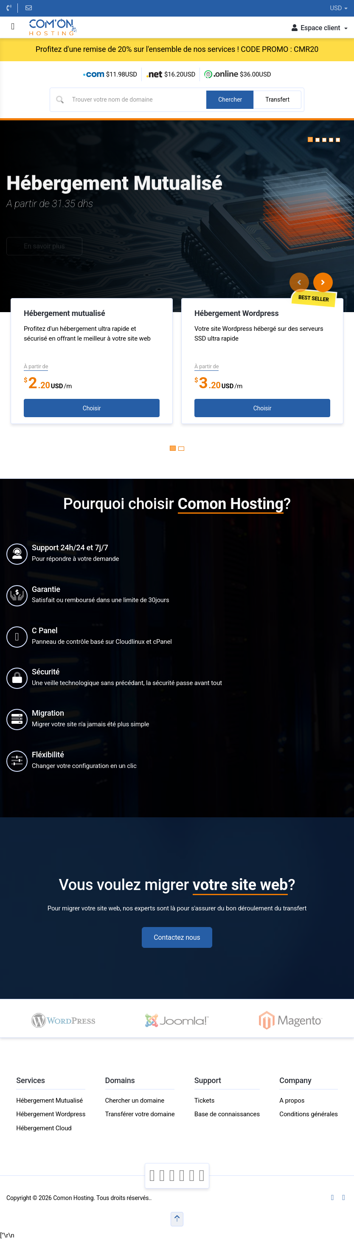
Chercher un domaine (134, 1100)
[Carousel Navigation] (311, 282)
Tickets (204, 1100)
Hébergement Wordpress (50, 1114)
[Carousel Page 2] (181, 449)
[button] (310, 139)
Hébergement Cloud (44, 1128)
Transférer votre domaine (140, 1114)
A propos (291, 1100)
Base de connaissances (227, 1114)
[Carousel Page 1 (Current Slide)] (173, 448)
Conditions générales (308, 1114)
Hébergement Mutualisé (49, 1100)
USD (339, 8)
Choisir (92, 408)
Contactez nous (177, 937)
